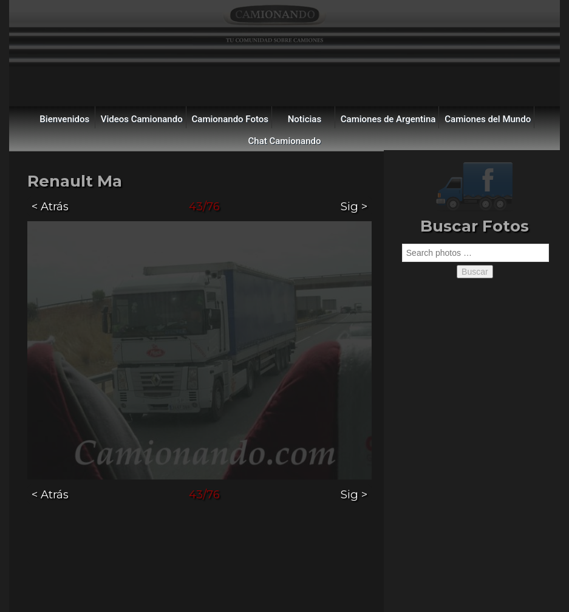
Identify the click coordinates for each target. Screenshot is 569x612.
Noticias (304, 119)
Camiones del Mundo (488, 119)
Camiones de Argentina (388, 119)
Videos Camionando (142, 119)
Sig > (354, 206)
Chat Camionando (284, 141)
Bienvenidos (64, 119)
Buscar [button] (475, 272)
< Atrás (50, 206)
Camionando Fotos (230, 119)
